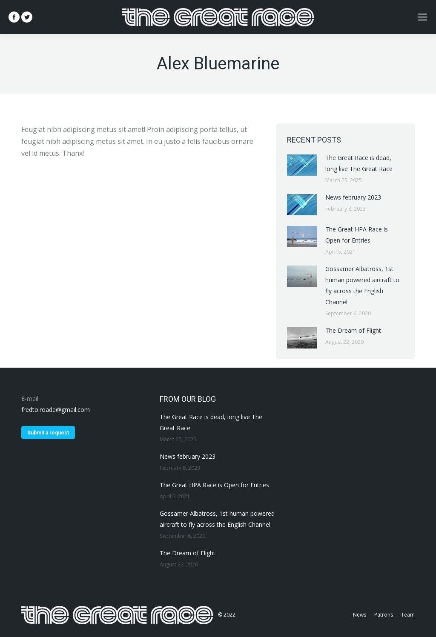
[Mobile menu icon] (422, 17)
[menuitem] (359, 615)
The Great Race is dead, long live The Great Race (359, 163)
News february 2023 (353, 197)
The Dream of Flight (353, 330)
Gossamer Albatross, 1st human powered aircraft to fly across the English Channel (362, 285)
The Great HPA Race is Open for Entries (356, 234)
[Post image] (302, 165)
